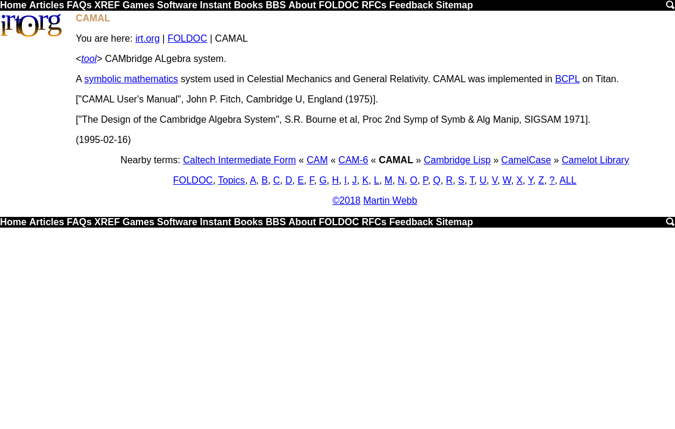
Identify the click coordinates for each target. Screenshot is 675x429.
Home (13, 5)
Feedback (411, 5)
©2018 (346, 200)
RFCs (373, 5)
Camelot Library (595, 160)
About (302, 5)
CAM (317, 160)
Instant (215, 5)
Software (177, 5)
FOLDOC (338, 5)
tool (89, 59)
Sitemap (454, 5)
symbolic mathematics (131, 79)
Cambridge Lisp (457, 160)
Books (248, 5)
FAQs (79, 5)
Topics (231, 180)
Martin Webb (390, 200)
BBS (276, 5)
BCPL (567, 79)
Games (138, 5)
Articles (46, 5)
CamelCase (526, 160)
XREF (107, 5)
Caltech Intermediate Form (239, 160)
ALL (567, 180)
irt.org (147, 38)
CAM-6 (354, 160)
